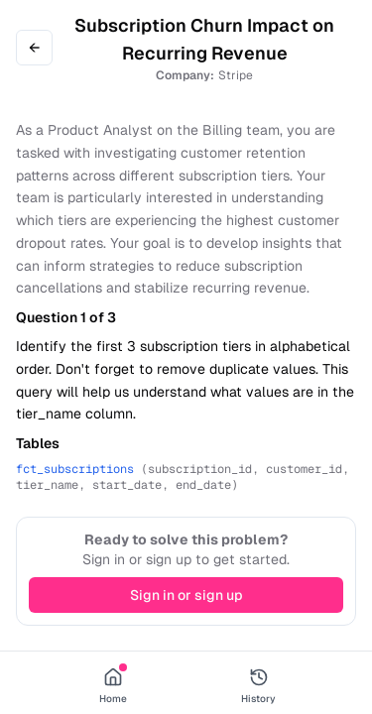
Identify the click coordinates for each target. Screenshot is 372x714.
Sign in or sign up (186, 595)
